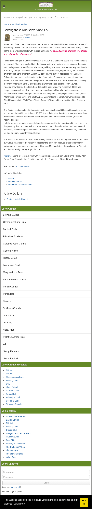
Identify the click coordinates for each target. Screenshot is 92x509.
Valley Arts (8, 330)
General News (10, 251)
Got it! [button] (84, 502)
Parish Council (10, 286)
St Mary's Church (12, 308)
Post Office (11, 440)
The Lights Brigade (14, 454)
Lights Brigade (12, 387)
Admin (27, 37)
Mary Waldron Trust (13, 272)
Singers (7, 301)
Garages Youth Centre (14, 243)
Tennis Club (9, 315)
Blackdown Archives (15, 377)
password (15, 487)
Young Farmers (11, 351)
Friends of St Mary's (13, 236)
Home (6, 24)
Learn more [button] (20, 504)
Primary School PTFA (15, 443)
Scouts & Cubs (12, 401)
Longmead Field (11, 265)
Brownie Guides (11, 215)
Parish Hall (8, 294)
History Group (10, 258)
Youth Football (10, 358)
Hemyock (46, 4)
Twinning (7, 322)
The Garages (12, 450)
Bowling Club (12, 380)
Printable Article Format (17, 199)
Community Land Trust (14, 222)
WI (4, 344)
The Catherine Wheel (15, 447)
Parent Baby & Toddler (14, 279)
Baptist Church (12, 420)
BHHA (9, 370)
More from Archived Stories (20, 184)
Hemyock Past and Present (18, 433)
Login (46, 483)
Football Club (10, 229)
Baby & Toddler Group (16, 416)
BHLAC (9, 374)
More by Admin (15, 181)
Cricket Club (11, 430)
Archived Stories (19, 24)
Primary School (13, 397)
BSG (8, 384)
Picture (7, 156)
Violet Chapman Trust (14, 337)
